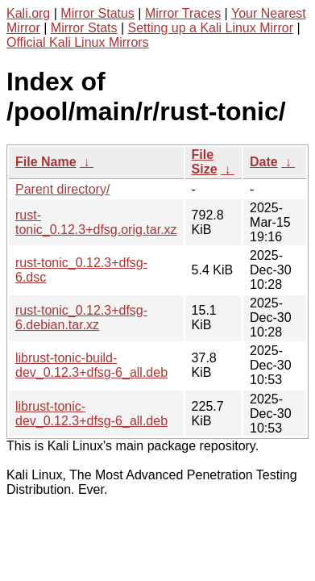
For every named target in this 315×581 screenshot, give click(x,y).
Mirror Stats (84, 28)
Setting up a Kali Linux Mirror (210, 28)
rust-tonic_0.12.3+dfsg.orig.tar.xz (96, 222)
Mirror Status (97, 13)
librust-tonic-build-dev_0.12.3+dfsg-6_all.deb (91, 365)
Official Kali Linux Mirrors (77, 42)
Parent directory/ (62, 189)
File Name (46, 162)
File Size (205, 162)
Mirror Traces (183, 13)
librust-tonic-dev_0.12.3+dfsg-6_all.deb (91, 413)
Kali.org (28, 13)
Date (264, 162)
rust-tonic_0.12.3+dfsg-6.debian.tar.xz (81, 317)
